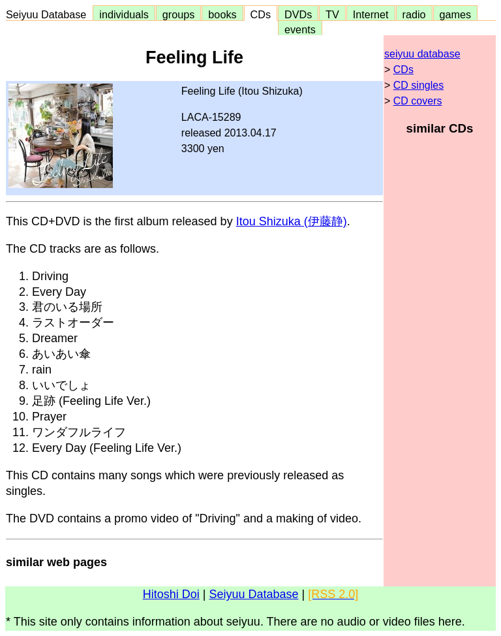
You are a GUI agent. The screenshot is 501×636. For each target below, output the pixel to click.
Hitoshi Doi (171, 594)
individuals (124, 14)
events (300, 29)
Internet (371, 14)
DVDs (298, 14)
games (456, 14)
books (222, 14)
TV (332, 14)
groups (179, 14)
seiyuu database (422, 53)
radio (414, 14)
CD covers (417, 100)
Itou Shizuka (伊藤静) (291, 221)
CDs (261, 14)
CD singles (418, 85)
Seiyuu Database (49, 14)
